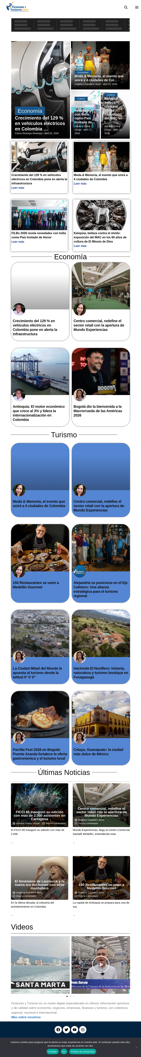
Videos (22, 927)
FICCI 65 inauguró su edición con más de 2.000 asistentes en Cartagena (39, 815)
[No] (136, 1047)
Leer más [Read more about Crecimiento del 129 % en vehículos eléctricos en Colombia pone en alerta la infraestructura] (17, 187)
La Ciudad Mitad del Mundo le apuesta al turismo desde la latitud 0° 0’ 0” (37, 672)
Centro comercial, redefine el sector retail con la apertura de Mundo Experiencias (99, 325)
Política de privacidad (82, 1051)
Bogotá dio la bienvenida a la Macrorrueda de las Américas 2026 (98, 411)
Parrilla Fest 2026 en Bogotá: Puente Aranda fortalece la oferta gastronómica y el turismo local (40, 754)
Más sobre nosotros (26, 1017)
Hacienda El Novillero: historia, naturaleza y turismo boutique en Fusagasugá (101, 672)
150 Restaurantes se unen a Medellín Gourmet (101, 886)
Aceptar (52, 1051)
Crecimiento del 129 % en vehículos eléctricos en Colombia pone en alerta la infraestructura (39, 179)
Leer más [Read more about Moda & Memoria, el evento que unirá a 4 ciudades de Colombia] (80, 183)
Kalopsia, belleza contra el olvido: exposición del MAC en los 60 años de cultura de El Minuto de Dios (100, 237)
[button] (14, 965)
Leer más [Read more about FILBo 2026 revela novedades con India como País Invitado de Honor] (17, 241)
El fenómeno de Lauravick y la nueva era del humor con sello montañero (39, 884)
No (63, 1051)
